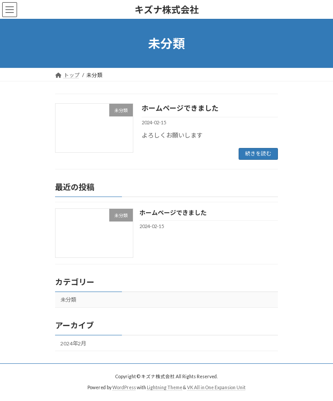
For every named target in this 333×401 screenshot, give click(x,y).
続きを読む (258, 153)
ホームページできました (180, 108)
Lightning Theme (164, 387)
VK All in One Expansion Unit (216, 387)
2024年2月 (73, 343)
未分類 (68, 299)
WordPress (124, 387)
